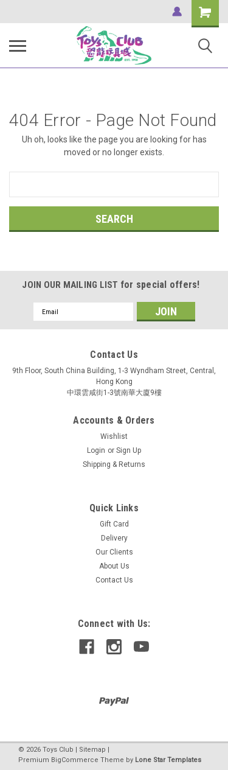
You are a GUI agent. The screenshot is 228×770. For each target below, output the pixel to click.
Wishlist (114, 436)
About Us (114, 566)
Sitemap (92, 750)
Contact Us (114, 580)
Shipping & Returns (114, 464)
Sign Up (128, 450)
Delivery (114, 538)
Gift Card (114, 524)
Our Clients (114, 552)
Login (96, 450)
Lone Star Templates (168, 760)
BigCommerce (74, 760)
